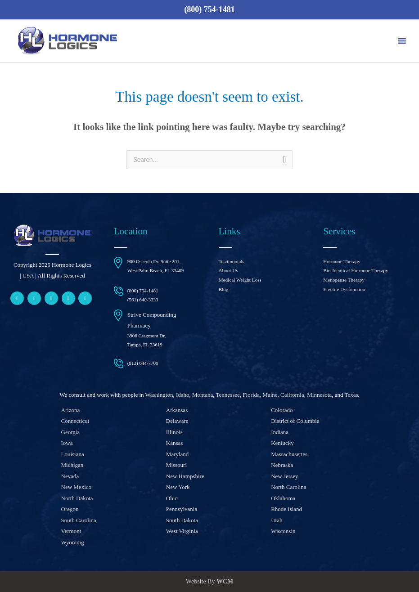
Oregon (70, 509)
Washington (159, 394)
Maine (269, 394)
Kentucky (282, 443)
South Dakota (182, 520)
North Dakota (77, 498)
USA (28, 275)
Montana (202, 394)
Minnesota (319, 394)
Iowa (67, 443)
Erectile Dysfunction (343, 289)
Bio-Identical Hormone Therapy (355, 270)
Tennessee (228, 394)
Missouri (176, 465)
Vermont (71, 531)
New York (178, 487)
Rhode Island (286, 509)
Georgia (70, 432)
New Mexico (76, 487)
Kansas (174, 443)
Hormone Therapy (341, 261)
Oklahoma (283, 498)
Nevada (70, 476)
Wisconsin (283, 531)
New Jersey (284, 476)
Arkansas (177, 410)
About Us (228, 270)
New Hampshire (185, 476)
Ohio (172, 498)
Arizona (70, 410)
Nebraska (282, 465)
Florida (251, 394)
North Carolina (288, 487)
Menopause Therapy (343, 279)
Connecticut (75, 420)
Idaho (182, 394)
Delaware (177, 420)
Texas (351, 394)
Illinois (174, 432)
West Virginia (182, 531)
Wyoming (72, 542)
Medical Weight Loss (240, 279)
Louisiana (72, 454)
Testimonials (231, 261)
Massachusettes (289, 454)
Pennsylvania (181, 509)
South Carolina (78, 520)
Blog (223, 289)
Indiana (279, 432)
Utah (276, 520)
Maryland (177, 454)
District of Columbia (295, 420)
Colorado (282, 410)
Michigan (72, 465)
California (292, 394)
